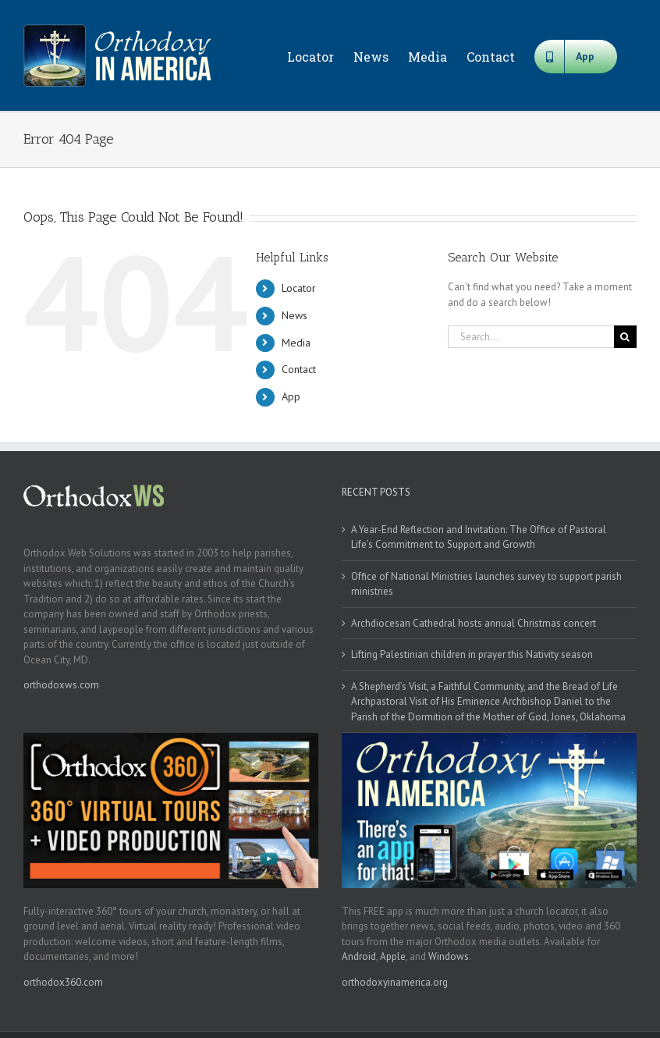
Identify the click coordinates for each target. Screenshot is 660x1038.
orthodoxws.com (61, 684)
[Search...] (531, 336)
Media (296, 343)
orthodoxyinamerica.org (395, 982)
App (291, 396)
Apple (393, 956)
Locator (299, 288)
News (294, 315)
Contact (299, 369)
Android (359, 956)
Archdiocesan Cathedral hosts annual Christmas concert (473, 623)
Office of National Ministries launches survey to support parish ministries (486, 584)
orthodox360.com (63, 982)
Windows (448, 956)
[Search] (625, 336)
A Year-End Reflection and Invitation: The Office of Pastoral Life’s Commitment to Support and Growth (478, 537)
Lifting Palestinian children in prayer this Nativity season (472, 654)
